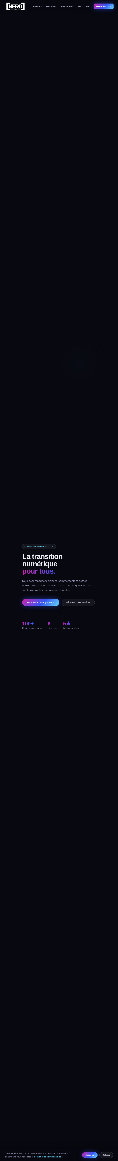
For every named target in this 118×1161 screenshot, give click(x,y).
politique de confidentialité (47, 1156)
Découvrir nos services (78, 602)
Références (67, 6)
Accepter (89, 1155)
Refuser (106, 1155)
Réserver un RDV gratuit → (40, 602)
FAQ (88, 6)
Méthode (51, 6)
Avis (79, 6)
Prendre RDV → (103, 6)
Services (37, 6)
